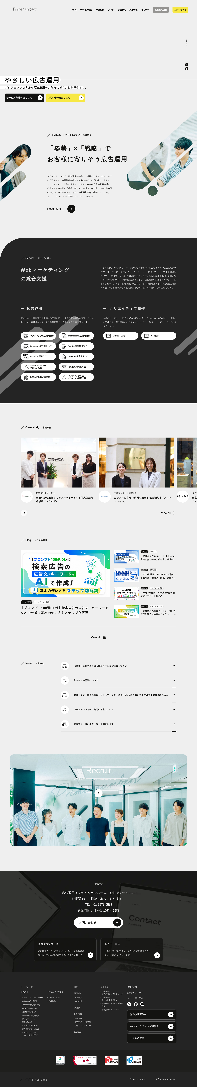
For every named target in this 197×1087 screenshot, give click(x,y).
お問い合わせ (180, 10)
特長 (74, 10)
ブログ (111, 10)
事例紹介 (100, 10)
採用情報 (133, 10)
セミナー (145, 10)
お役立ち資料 (161, 10)
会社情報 (122, 10)
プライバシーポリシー (138, 1079)
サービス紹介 (86, 10)
